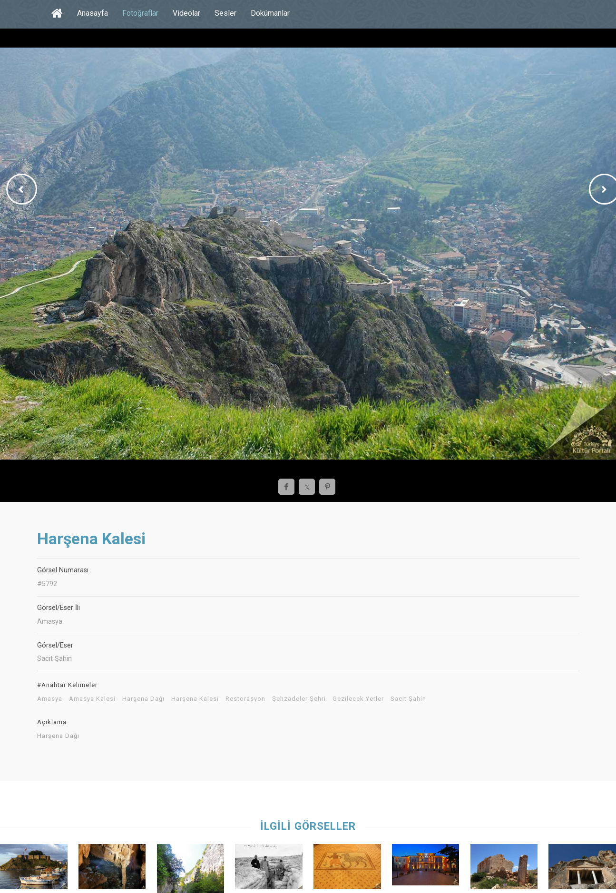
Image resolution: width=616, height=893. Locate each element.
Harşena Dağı (143, 699)
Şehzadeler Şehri (299, 699)
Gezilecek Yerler (358, 699)
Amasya (49, 699)
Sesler (225, 13)
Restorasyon (245, 699)
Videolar (186, 13)
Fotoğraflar (140, 13)
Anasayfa (92, 13)
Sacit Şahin (408, 699)
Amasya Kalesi (92, 699)
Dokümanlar (270, 13)
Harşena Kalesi (195, 699)
